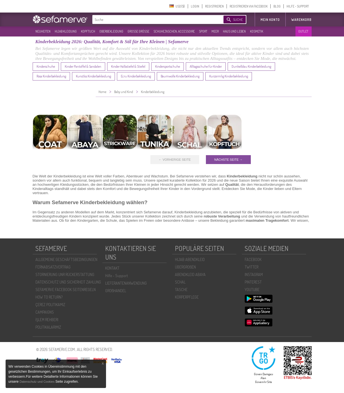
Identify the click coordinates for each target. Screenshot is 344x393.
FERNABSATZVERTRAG (53, 267)
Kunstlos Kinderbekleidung (93, 76)
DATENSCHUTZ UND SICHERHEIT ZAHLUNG (68, 282)
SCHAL (180, 282)
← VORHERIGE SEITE (175, 159)
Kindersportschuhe (167, 66)
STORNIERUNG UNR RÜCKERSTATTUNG (64, 274)
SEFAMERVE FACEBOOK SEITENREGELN (65, 289)
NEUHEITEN (42, 31)
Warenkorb (301, 20)
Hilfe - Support (116, 275)
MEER (215, 31)
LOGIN (195, 6)
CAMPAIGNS (44, 312)
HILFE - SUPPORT (298, 6)
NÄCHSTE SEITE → (228, 159)
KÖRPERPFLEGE (187, 297)
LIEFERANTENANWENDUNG (126, 283)
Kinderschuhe (46, 66)
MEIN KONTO (270, 20)
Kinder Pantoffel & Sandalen (83, 66)
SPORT (203, 31)
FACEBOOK (253, 259)
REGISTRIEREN (214, 6)
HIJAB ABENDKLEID (190, 259)
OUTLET (303, 31)
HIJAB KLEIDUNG (66, 31)
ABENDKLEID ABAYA (190, 274)
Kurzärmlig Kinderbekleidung (228, 76)
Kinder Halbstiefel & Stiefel (128, 66)
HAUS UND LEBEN (234, 31)
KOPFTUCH (88, 31)
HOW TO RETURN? (48, 297)
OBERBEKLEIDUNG (111, 31)
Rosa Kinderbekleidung (51, 76)
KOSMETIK (256, 31)
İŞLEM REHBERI (46, 319)
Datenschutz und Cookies (37, 381)
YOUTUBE (252, 289)
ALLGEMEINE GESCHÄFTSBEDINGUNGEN (66, 259)
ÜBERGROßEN (185, 267)
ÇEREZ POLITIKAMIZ (50, 304)
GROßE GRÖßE (138, 31)
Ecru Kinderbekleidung (136, 76)
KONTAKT (112, 268)
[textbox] (153, 19)
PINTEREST (253, 282)
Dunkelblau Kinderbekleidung (251, 66)
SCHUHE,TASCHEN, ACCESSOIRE (174, 31)
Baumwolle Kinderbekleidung (180, 76)
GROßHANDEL (115, 290)
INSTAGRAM (254, 274)
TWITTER (251, 267)
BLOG (277, 6)
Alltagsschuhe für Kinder (206, 66)
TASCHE (181, 289)
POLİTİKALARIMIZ (48, 327)
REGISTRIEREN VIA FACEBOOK (249, 6)
